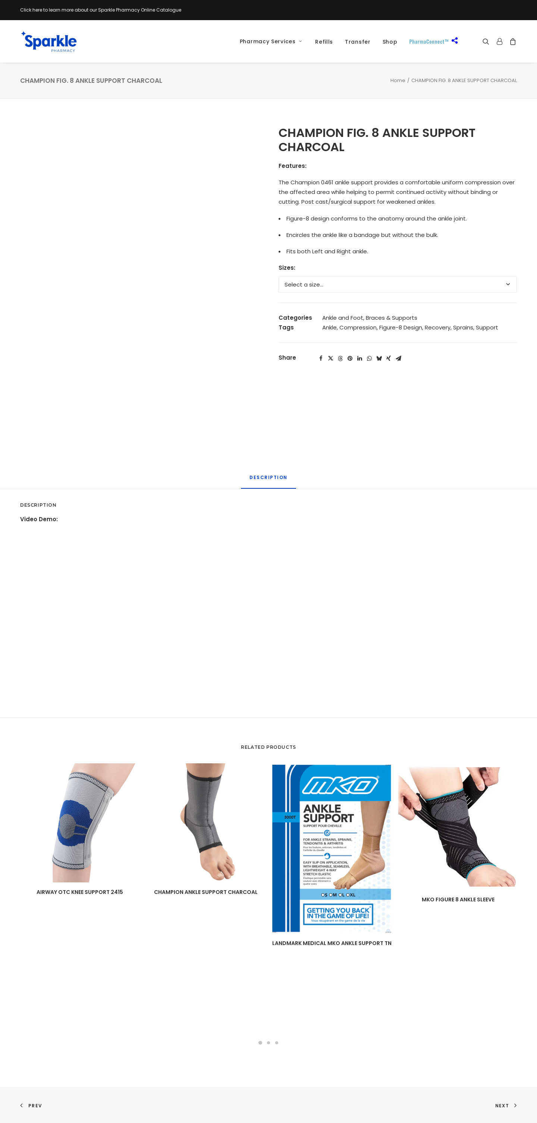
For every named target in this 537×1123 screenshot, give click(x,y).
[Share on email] (398, 358)
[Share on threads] (340, 358)
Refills (324, 42)
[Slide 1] (260, 1043)
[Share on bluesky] (378, 358)
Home (397, 80)
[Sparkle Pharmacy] (48, 41)
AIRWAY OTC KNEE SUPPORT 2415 (80, 892)
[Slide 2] (268, 1043)
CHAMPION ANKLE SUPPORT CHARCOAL (206, 892)
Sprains (463, 327)
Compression (358, 327)
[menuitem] (268, 41)
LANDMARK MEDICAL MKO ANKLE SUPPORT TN (332, 943)
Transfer (358, 42)
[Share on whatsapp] (369, 358)
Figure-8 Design (400, 327)
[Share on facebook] (320, 358)
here (37, 10)
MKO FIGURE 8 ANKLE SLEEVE (458, 899)
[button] (488, 41)
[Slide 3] (277, 1043)
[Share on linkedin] (359, 358)
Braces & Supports (391, 318)
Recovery (437, 327)
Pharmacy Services (271, 41)
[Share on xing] (388, 358)
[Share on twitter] (330, 358)
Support (487, 327)
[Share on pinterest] (349, 358)
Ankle (329, 327)
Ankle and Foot (342, 318)
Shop (390, 42)
